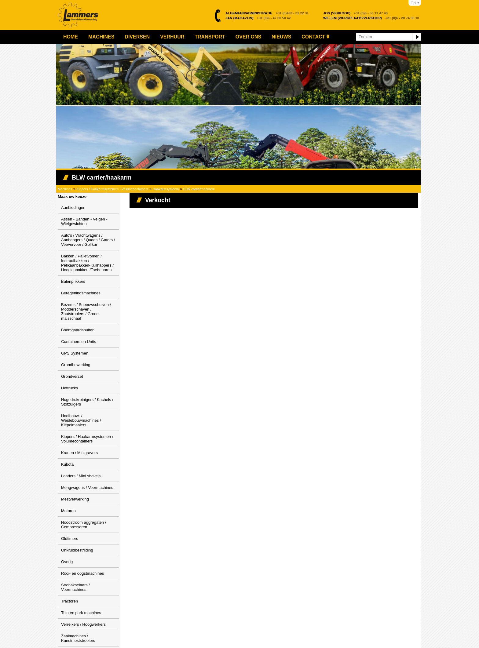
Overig (67, 561)
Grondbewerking (75, 364)
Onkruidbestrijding (77, 550)
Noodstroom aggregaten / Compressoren (83, 524)
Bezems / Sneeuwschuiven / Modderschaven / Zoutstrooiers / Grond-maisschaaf (86, 311)
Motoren (68, 510)
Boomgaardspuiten (77, 330)
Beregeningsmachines (81, 293)
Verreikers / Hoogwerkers (83, 624)
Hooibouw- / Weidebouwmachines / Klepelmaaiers (81, 420)
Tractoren (69, 601)
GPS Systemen (74, 353)
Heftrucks (69, 388)
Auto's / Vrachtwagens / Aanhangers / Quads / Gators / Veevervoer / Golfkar (88, 240)
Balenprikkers (73, 281)
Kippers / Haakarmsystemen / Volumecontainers (112, 189)
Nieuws (281, 36)
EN (413, 3)
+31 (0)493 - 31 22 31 (267, 13)
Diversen (137, 36)
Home (70, 36)
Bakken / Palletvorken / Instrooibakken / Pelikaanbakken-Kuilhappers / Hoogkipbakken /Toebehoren (87, 263)
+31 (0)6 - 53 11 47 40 (355, 13)
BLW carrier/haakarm (199, 189)
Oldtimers (69, 538)
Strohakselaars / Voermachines (75, 587)
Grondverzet (72, 376)
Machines (101, 36)
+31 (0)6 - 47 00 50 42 (258, 18)
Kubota (67, 464)
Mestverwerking (75, 499)
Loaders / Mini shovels (81, 476)
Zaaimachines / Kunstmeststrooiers (78, 638)
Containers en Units (78, 341)
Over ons (248, 36)
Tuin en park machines (81, 612)
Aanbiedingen (73, 207)
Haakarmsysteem (166, 189)
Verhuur (172, 36)
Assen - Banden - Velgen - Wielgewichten (84, 221)
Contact (313, 36)
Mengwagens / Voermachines (87, 487)
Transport (210, 36)
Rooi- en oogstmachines (82, 573)
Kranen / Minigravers (79, 452)
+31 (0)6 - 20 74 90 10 (371, 18)
